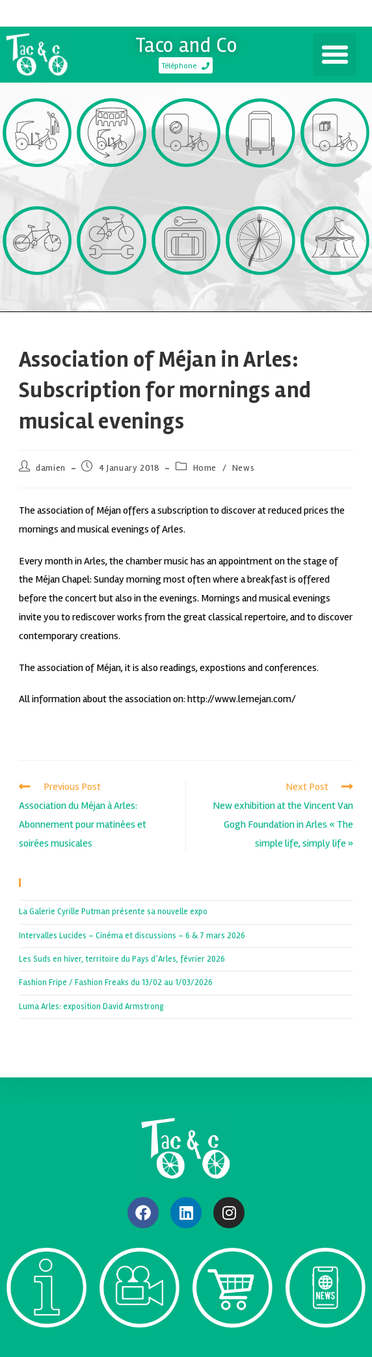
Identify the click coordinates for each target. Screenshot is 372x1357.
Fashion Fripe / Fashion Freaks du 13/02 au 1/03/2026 (116, 982)
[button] (334, 54)
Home (205, 467)
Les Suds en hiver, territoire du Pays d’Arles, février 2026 (122, 959)
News (243, 467)
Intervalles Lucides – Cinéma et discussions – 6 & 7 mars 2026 (132, 935)
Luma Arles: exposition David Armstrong (91, 1006)
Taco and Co (186, 45)
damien (51, 467)
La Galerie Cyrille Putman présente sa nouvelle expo (113, 911)
